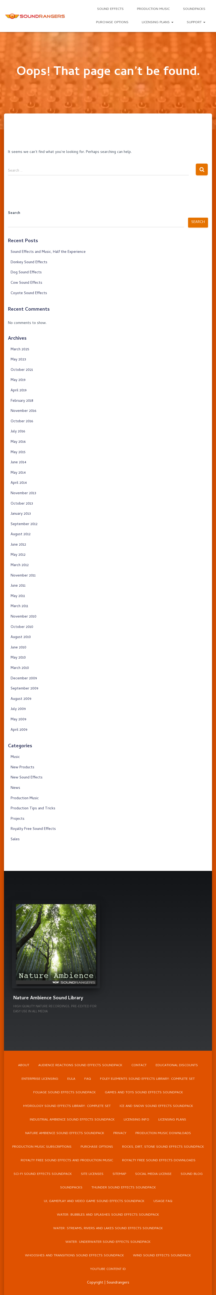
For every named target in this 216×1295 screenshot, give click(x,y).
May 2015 (18, 452)
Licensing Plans (157, 22)
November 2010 (23, 617)
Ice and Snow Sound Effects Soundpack (156, 1106)
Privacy (119, 1133)
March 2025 (20, 350)
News (15, 788)
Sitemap (119, 1174)
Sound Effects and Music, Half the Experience (48, 252)
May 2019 (18, 380)
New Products (22, 768)
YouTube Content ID (108, 1269)
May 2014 (18, 473)
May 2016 (18, 442)
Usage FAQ (162, 1201)
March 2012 (20, 565)
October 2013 (22, 504)
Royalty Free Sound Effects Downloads (159, 1160)
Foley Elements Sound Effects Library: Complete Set (147, 1079)
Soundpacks (194, 9)
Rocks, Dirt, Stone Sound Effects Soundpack (163, 1147)
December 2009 (24, 679)
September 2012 (24, 524)
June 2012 (18, 545)
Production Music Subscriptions (42, 1147)
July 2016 (18, 432)
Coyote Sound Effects (29, 293)
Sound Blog (192, 1174)
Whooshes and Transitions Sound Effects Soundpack (74, 1256)
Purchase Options (112, 22)
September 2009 (24, 689)
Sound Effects (110, 9)
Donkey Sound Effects (29, 262)
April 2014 (19, 483)
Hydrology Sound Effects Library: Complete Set (67, 1106)
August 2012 (21, 534)
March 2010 (20, 668)
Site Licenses (92, 1174)
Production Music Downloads (163, 1133)
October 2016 (22, 422)
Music (15, 757)
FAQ (87, 1079)
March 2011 (19, 606)
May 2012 (18, 555)
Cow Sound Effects (26, 283)
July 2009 (18, 709)
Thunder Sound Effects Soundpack (124, 1188)
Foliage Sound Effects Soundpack (64, 1092)
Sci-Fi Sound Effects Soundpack (43, 1174)
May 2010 (18, 658)
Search (14, 213)
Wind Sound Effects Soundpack (162, 1256)
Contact (139, 1065)
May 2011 (18, 596)
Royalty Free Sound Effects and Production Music (67, 1160)
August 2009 (21, 699)
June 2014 (18, 463)
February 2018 (22, 401)
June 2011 (18, 586)
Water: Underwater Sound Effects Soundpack (108, 1242)
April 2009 (19, 730)
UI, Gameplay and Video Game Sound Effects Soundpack (94, 1201)
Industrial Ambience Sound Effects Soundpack (72, 1120)
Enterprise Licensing (40, 1079)
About (23, 1065)
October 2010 (22, 627)
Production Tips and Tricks (33, 809)
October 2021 (22, 370)
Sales (15, 840)
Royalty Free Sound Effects (33, 829)
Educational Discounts (177, 1065)
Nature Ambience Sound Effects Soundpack (64, 1133)
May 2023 (18, 360)
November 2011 (23, 576)
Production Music (153, 9)
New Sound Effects (27, 778)
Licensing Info (136, 1120)
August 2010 (21, 637)
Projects (17, 819)
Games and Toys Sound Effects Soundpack (144, 1092)
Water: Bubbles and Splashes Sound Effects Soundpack (108, 1215)
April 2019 (19, 391)
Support (196, 22)
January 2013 (21, 514)
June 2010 (18, 648)
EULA (71, 1079)
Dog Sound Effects (26, 273)
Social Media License (153, 1174)
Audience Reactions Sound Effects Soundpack (80, 1065)
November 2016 (23, 411)
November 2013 (23, 493)
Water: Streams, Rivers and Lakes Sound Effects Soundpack (108, 1228)
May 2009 (18, 720)
